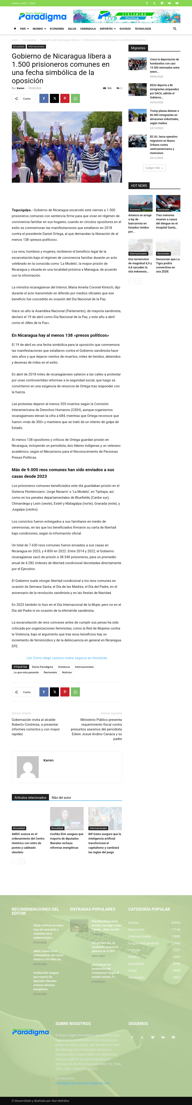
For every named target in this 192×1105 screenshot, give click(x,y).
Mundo (39, 28)
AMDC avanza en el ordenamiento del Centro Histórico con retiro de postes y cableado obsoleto (28, 843)
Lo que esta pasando (26, 672)
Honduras (64, 666)
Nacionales (50, 672)
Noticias (67, 672)
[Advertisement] (67, 195)
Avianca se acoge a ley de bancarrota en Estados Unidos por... (140, 223)
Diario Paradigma (42, 666)
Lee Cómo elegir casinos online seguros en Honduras (67, 658)
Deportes (108, 28)
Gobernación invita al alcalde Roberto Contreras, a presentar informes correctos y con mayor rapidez (36, 727)
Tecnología (143, 28)
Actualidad (29, 40)
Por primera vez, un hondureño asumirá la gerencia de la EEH (105, 947)
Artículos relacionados (30, 797)
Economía (57, 28)
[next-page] (22, 861)
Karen (20, 88)
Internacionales (36, 46)
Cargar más (154, 168)
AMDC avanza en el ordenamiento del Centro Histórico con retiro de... (48, 955)
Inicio (15, 40)
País (24, 28)
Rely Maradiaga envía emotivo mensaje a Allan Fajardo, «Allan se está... (107, 925)
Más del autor (61, 797)
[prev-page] (15, 861)
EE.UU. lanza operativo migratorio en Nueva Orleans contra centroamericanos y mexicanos (164, 145)
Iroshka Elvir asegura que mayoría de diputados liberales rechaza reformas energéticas (46, 981)
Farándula (88, 28)
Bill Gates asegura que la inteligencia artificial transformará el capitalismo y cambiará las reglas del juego (104, 843)
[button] (174, 29)
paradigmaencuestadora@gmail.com (83, 1083)
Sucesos (125, 28)
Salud (72, 28)
